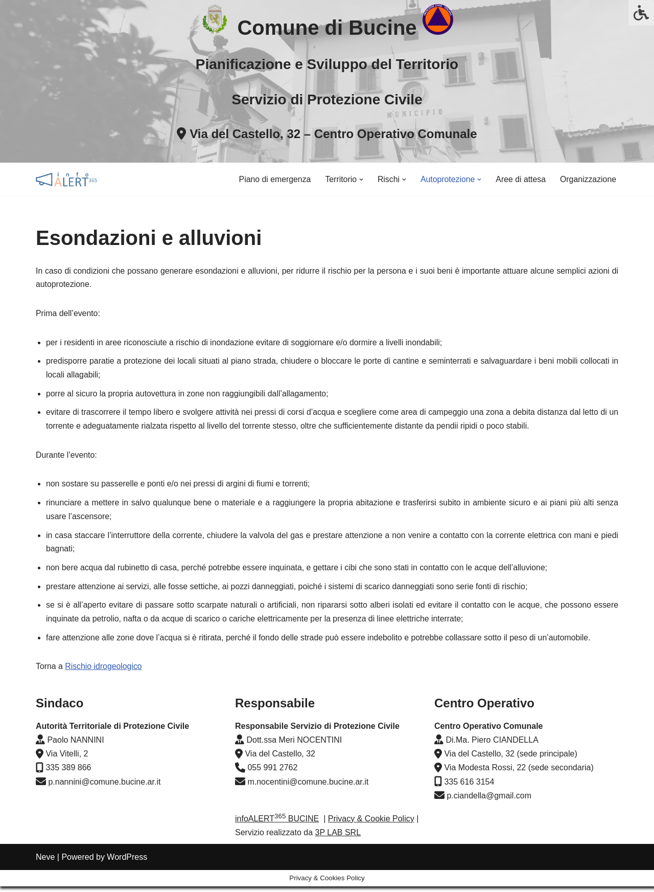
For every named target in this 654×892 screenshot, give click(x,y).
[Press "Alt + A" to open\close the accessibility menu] (641, 13)
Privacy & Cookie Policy (371, 840)
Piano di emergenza (272, 179)
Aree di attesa (520, 179)
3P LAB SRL (338, 855)
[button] (359, 179)
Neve (45, 879)
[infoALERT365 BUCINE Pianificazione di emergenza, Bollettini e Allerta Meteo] (66, 179)
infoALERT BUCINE (277, 840)
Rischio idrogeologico (104, 671)
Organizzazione (587, 179)
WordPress (127, 879)
